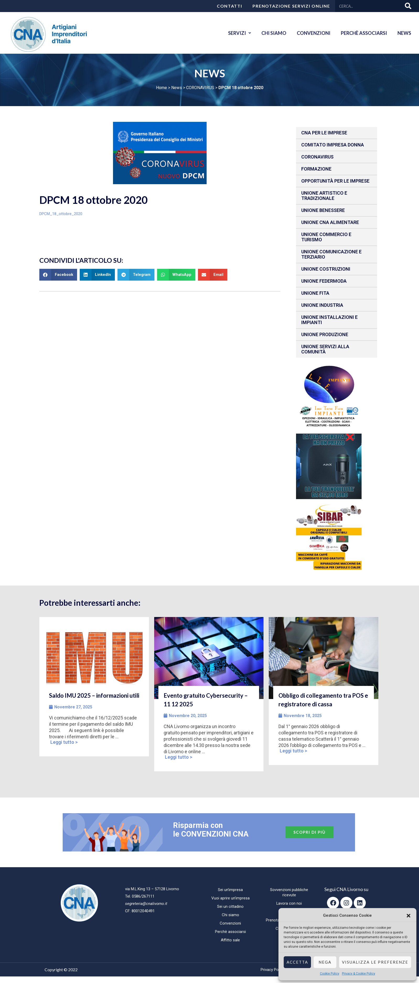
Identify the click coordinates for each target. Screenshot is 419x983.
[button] (408, 915)
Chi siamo (273, 33)
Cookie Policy (329, 973)
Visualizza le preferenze (375, 962)
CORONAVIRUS (200, 87)
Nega (325, 962)
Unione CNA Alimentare (330, 222)
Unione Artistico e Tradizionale (324, 195)
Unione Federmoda (324, 281)
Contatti (229, 5)
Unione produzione (324, 334)
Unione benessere (323, 210)
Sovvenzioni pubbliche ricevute (289, 892)
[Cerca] (408, 6)
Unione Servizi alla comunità (325, 349)
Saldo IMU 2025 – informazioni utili (94, 695)
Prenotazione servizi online (291, 5)
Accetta (297, 962)
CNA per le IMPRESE (324, 132)
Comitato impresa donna (332, 145)
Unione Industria (322, 305)
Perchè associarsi (364, 33)
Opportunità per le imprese (335, 181)
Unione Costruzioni (325, 269)
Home (161, 87)
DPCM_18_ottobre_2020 (60, 213)
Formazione (316, 169)
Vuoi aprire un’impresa (230, 898)
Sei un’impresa (230, 889)
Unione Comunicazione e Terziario (331, 254)
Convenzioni (313, 33)
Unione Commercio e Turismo (326, 237)
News (404, 33)
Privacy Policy (272, 969)
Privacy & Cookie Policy (358, 973)
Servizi (239, 33)
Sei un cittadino (230, 906)
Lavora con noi (289, 903)
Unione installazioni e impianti (329, 319)
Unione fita (315, 293)
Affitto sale (230, 940)
